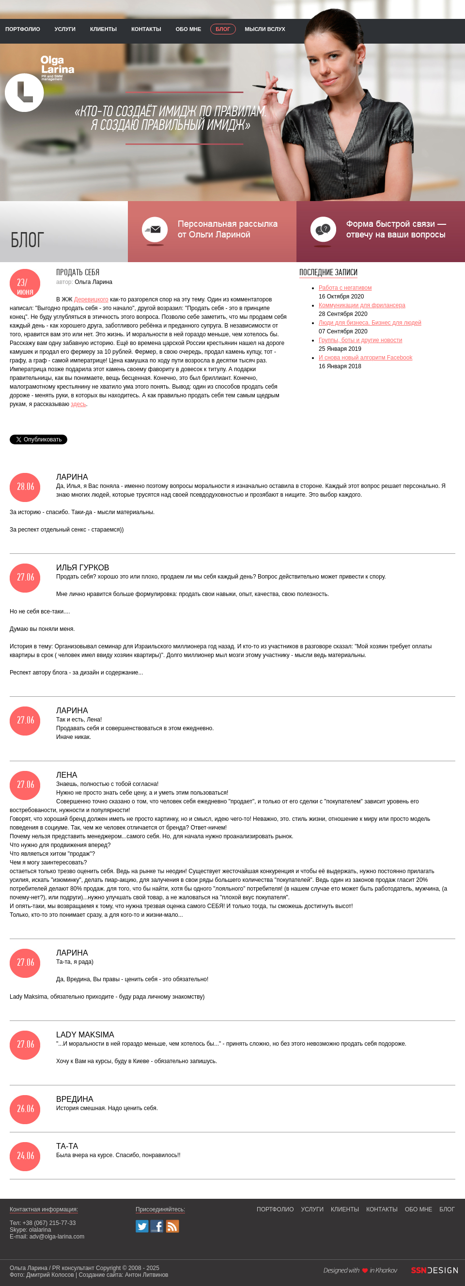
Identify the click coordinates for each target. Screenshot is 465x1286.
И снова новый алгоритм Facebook (365, 357)
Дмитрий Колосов (50, 1274)
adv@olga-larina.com (57, 1236)
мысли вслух (265, 29)
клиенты (103, 29)
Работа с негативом (345, 287)
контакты (146, 29)
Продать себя (77, 273)
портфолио (22, 29)
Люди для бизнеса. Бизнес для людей (370, 322)
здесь (78, 404)
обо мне (189, 29)
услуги (65, 29)
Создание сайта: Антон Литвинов (123, 1274)
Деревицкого (91, 299)
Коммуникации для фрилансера (362, 305)
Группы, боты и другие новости (360, 340)
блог (223, 29)
